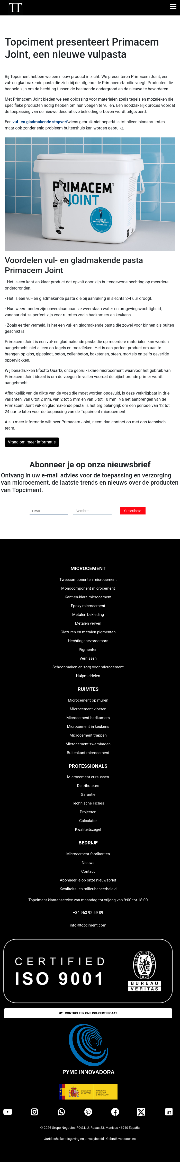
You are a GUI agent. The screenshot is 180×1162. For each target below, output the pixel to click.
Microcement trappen (88, 735)
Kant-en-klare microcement (88, 597)
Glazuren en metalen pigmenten (87, 632)
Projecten (88, 812)
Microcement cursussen (88, 777)
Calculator (88, 820)
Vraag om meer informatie (32, 442)
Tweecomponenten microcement (88, 579)
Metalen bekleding (88, 614)
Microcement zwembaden (88, 744)
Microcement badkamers (88, 717)
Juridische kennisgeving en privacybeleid (74, 1139)
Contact (88, 871)
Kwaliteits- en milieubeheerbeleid (88, 889)
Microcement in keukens (88, 726)
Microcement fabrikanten (88, 854)
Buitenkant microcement (88, 752)
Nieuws (88, 862)
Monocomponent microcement (88, 588)
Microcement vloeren (88, 709)
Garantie (88, 794)
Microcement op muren (88, 700)
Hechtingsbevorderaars (88, 641)
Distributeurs (88, 785)
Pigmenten (88, 649)
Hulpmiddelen (88, 676)
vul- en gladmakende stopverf (40, 121)
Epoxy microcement (88, 606)
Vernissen (88, 658)
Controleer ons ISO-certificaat (88, 1013)
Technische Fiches (88, 803)
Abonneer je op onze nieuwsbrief (88, 880)
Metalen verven (88, 623)
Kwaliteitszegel (88, 829)
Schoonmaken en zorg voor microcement (88, 667)
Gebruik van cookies (121, 1139)
